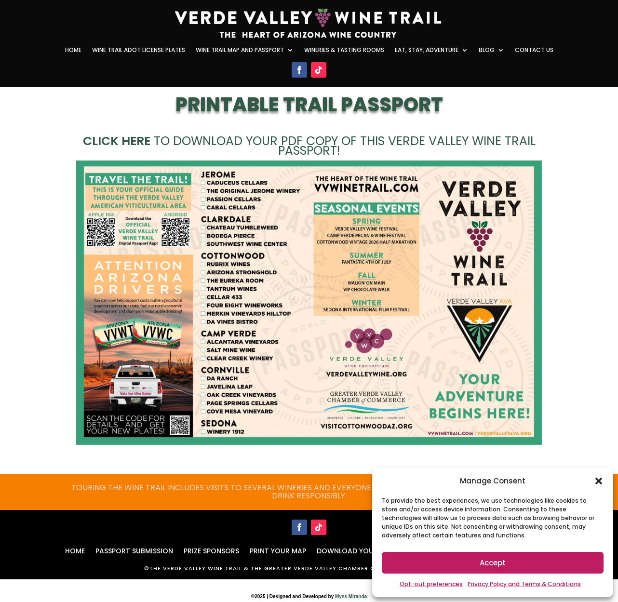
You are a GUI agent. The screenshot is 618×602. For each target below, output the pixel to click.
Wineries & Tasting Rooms (344, 50)
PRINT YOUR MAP (278, 550)
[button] (599, 481)
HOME (75, 550)
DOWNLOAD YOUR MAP (355, 550)
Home (73, 50)
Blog (487, 50)
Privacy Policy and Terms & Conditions (524, 584)
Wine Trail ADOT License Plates (138, 50)
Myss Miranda (351, 596)
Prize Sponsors (211, 550)
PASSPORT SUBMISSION (134, 550)
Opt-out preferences (431, 584)
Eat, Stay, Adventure (426, 50)
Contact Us (534, 50)
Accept (493, 563)
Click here (116, 141)
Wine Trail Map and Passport (240, 50)
